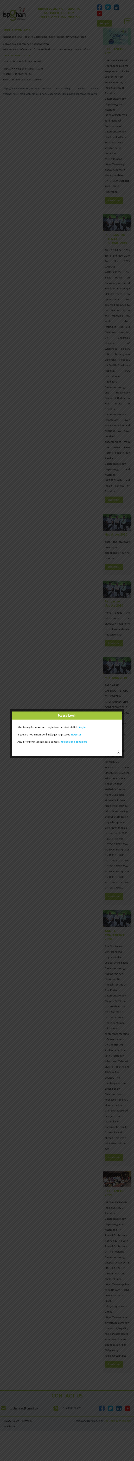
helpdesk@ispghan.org (73, 741)
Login (82, 727)
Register (76, 734)
